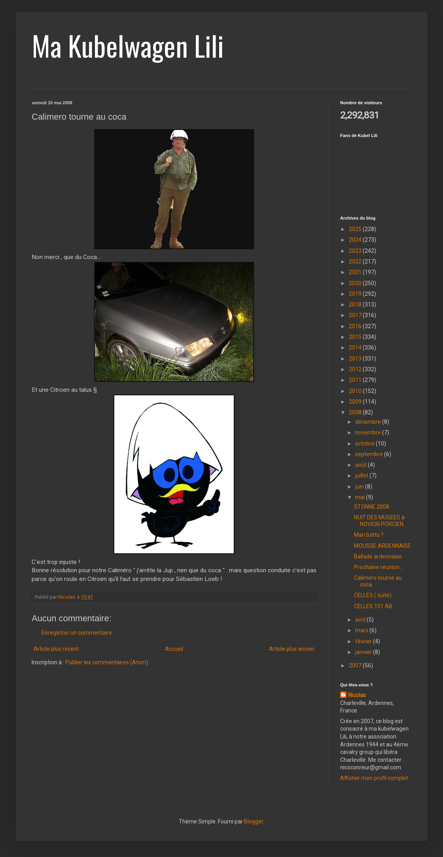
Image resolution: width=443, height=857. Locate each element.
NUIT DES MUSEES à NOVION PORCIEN (379, 520)
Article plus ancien (291, 649)
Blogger (253, 821)
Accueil (174, 649)
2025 (356, 229)
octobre (365, 443)
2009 (356, 401)
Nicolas (357, 695)
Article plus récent (56, 649)
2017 (356, 315)
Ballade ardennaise (378, 556)
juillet (362, 475)
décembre (368, 422)
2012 (356, 369)
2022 (356, 261)
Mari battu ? (369, 535)
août (361, 465)
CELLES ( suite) (373, 595)
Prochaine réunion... (378, 567)
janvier (364, 652)
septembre (369, 454)
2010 (356, 391)
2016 (356, 326)
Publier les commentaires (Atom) (106, 662)
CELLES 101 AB (373, 606)
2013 (356, 358)
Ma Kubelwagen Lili (128, 45)
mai (360, 497)
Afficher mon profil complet (374, 778)
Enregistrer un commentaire (77, 633)
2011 (356, 380)
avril (361, 619)
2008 (356, 412)
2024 (356, 240)
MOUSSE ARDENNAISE (382, 546)
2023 (356, 251)
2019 (356, 294)
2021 (356, 272)
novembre (368, 432)
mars (362, 630)
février (364, 641)
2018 (356, 304)
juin (360, 486)
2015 (356, 337)
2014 (356, 347)
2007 (356, 665)
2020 (356, 283)
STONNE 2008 (371, 507)
